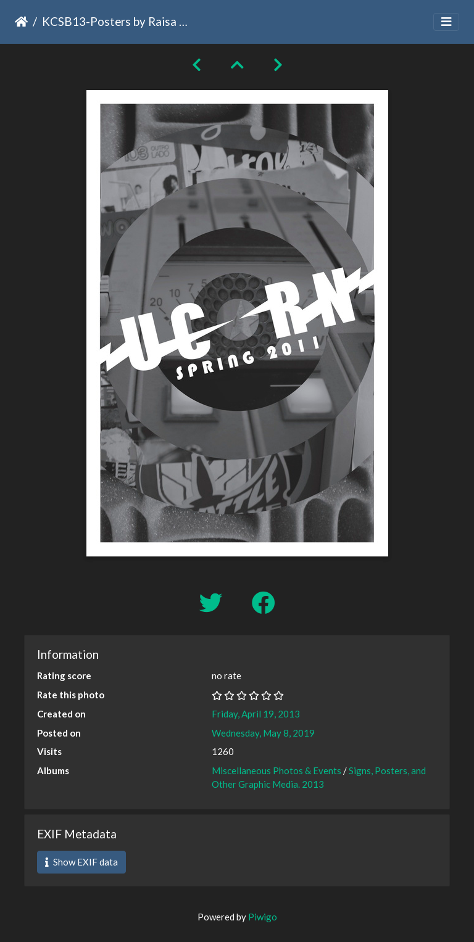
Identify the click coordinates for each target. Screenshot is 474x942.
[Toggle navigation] (446, 22)
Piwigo (262, 916)
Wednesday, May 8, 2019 (263, 732)
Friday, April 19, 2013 (256, 713)
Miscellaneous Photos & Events (276, 770)
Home (21, 21)
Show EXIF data (81, 861)
